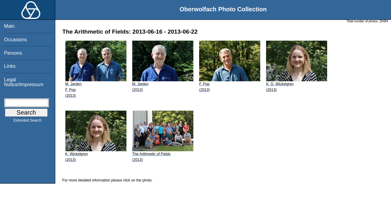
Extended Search (27, 121)
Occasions (15, 39)
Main (9, 26)
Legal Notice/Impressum (23, 82)
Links (9, 66)
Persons (13, 53)
